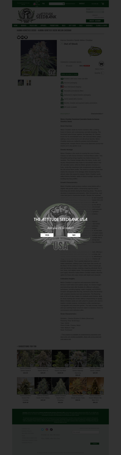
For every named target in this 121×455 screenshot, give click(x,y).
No (73, 235)
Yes (47, 235)
